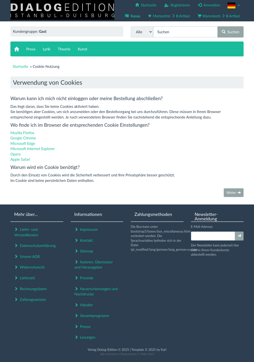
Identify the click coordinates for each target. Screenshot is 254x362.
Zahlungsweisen (30, 299)
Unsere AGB (27, 256)
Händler (83, 305)
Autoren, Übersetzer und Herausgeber (93, 264)
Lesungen (84, 337)
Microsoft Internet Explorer (32, 148)
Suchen (230, 32)
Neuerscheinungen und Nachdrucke (96, 291)
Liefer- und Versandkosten (26, 232)
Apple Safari (20, 159)
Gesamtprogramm (91, 315)
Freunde (84, 278)
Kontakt (83, 240)
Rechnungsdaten (30, 288)
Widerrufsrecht (29, 267)
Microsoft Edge (22, 143)
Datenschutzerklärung (35, 245)
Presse (82, 326)
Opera (15, 154)
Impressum (86, 229)
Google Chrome (23, 138)
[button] (234, 5)
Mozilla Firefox (22, 132)
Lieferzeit (24, 278)
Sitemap (83, 251)
